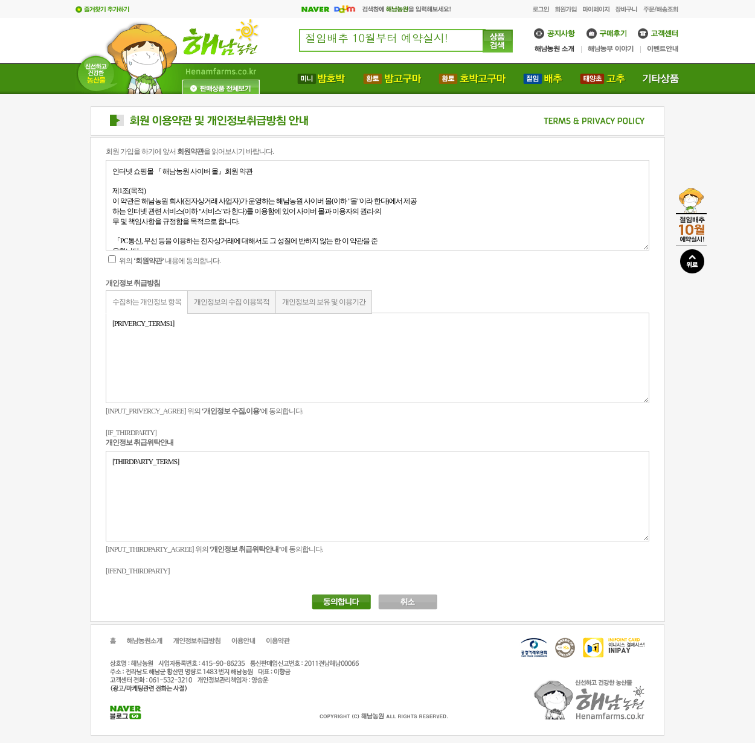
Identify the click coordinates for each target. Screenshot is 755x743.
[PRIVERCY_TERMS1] (377, 358)
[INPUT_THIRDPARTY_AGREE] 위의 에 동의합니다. (214, 549)
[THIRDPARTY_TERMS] (377, 496)
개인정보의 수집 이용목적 (231, 302)
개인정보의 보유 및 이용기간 (323, 302)
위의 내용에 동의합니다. (164, 261)
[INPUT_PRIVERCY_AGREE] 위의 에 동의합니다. (204, 411)
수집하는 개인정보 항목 (146, 302)
